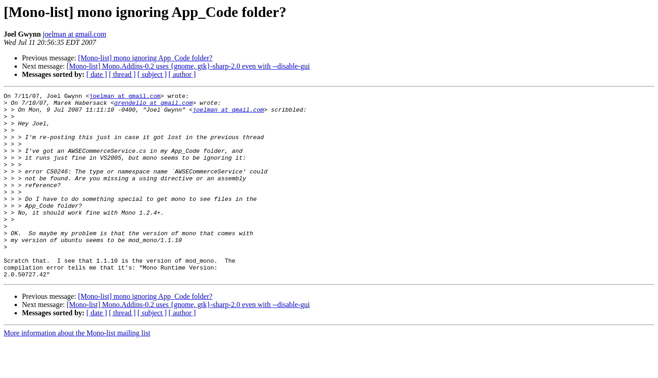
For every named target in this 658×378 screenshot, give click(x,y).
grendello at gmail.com (153, 105)
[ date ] (96, 74)
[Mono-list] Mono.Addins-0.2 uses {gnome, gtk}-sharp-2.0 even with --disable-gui (188, 66)
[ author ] (182, 74)
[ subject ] (152, 74)
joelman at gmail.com (74, 34)
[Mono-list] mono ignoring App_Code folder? (145, 58)
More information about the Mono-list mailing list (77, 370)
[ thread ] (122, 74)
